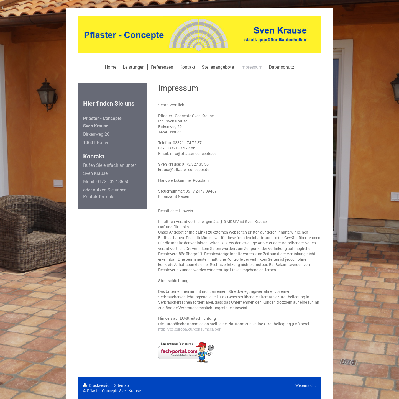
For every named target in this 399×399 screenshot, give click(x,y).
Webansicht (305, 385)
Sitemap (121, 385)
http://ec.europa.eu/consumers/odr (189, 329)
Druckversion (97, 385)
